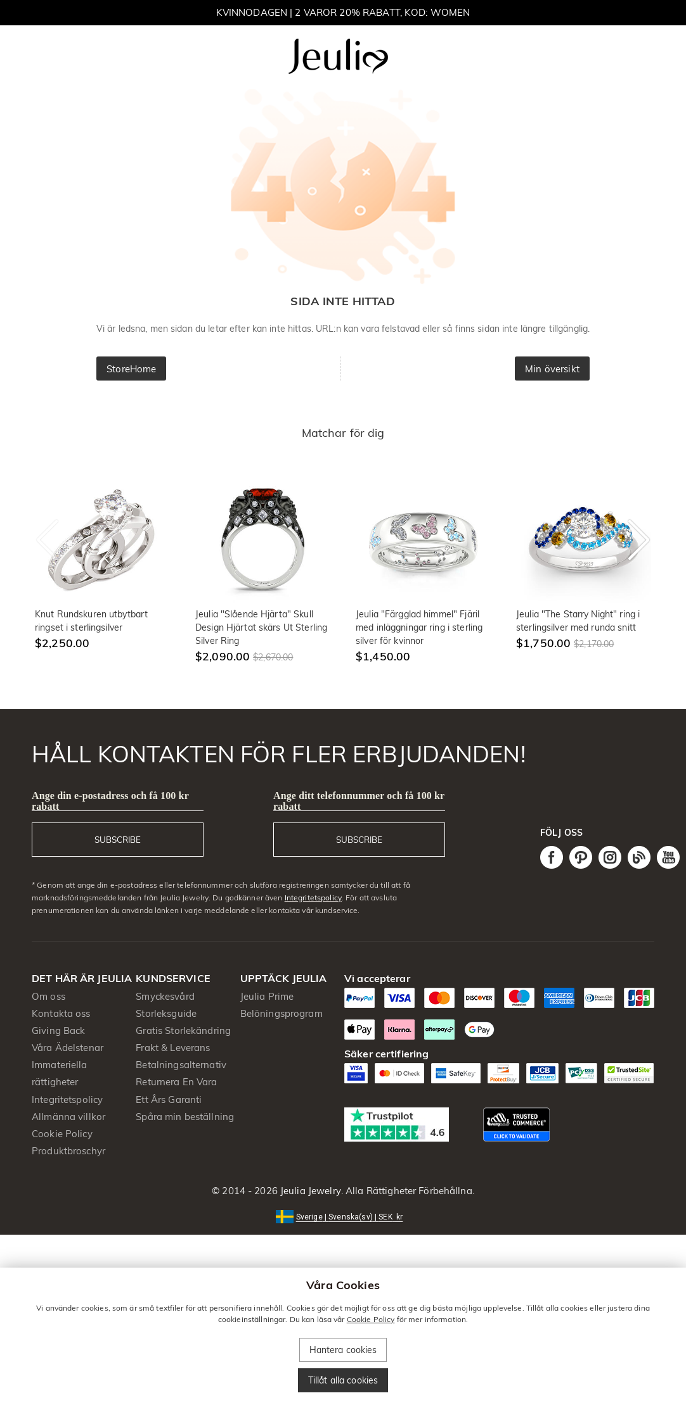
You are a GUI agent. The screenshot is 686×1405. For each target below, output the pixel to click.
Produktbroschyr (68, 1151)
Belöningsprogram (281, 1013)
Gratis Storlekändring (183, 1030)
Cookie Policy (62, 1134)
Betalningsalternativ (181, 1065)
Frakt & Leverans (173, 1048)
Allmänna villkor (68, 1117)
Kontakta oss (61, 1013)
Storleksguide (166, 1013)
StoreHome (131, 369)
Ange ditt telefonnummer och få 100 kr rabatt (358, 801)
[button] (343, 1216)
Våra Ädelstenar (67, 1048)
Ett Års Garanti (169, 1099)
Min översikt (552, 369)
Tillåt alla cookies (343, 1380)
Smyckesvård (165, 996)
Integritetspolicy (313, 897)
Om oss (48, 996)
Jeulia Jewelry (309, 1191)
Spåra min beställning (185, 1117)
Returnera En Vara (176, 1082)
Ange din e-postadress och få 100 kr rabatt (110, 801)
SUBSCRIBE (117, 840)
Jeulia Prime (267, 996)
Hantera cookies (343, 1350)
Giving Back (58, 1030)
